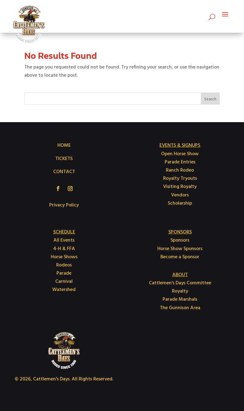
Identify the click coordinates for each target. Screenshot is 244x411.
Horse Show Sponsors (179, 249)
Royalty (180, 291)
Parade (64, 273)
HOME (64, 145)
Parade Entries (180, 162)
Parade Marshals (180, 299)
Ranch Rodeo (180, 170)
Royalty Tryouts (180, 178)
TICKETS (64, 159)
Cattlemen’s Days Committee (180, 283)
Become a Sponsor (179, 257)
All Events (63, 240)
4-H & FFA (64, 249)
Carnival (64, 282)
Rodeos (64, 265)
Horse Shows (64, 257)
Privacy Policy (64, 205)
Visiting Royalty (180, 187)
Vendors (180, 195)
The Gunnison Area (180, 308)
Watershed (64, 290)
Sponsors (179, 240)
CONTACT (64, 172)
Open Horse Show (180, 154)
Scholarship (180, 203)
